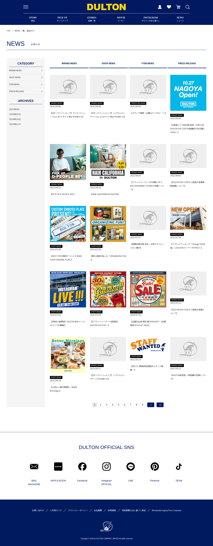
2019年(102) (15, 119)
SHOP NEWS (14, 77)
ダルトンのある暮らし (150, 19)
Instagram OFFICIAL (106, 482)
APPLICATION (58, 480)
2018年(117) (15, 124)
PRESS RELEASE (16, 91)
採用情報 (112, 510)
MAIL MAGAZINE (34, 482)
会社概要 (98, 510)
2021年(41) (14, 109)
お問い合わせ (38, 510)
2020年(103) (15, 114)
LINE (130, 480)
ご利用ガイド (56, 510)
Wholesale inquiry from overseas (166, 510)
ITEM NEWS (14, 84)
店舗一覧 (91, 19)
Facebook (82, 480)
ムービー (121, 19)
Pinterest (154, 480)
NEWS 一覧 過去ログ (25, 30)
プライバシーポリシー (78, 510)
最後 (160, 404)
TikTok (179, 480)
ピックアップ (62, 19)
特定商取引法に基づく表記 (134, 510)
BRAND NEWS (15, 70)
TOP (9, 30)
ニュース (180, 19)
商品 (32, 19)
